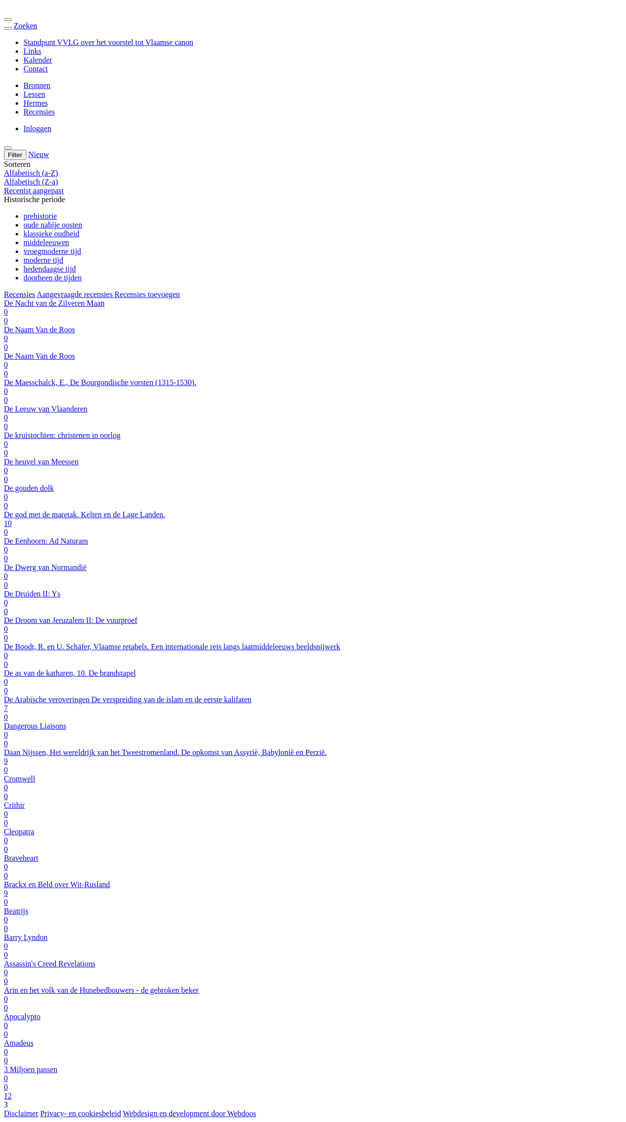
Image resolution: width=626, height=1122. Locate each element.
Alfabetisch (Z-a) (31, 182)
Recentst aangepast (34, 190)
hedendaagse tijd (49, 269)
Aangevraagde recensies (75, 294)
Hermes (35, 103)
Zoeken (25, 26)
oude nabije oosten (52, 225)
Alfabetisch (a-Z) (31, 173)
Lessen (34, 94)
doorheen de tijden (52, 278)
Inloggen (37, 128)
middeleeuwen (46, 242)
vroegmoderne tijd (52, 251)
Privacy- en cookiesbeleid (80, 1113)
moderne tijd (43, 260)
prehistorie (40, 216)
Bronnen (36, 85)
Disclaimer (21, 1113)
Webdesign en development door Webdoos (189, 1113)
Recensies (39, 112)
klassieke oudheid (51, 233)
